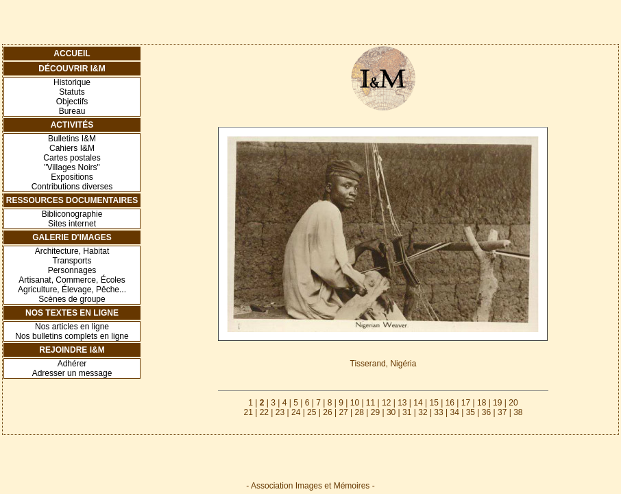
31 (406, 412)
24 (295, 412)
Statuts (71, 92)
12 (386, 403)
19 (497, 403)
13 (402, 403)
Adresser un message (72, 373)
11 (370, 403)
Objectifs (72, 101)
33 (438, 412)
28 (359, 412)
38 (517, 412)
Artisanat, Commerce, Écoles (72, 280)
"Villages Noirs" (72, 167)
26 (327, 412)
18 (481, 403)
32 (422, 412)
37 (502, 412)
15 (433, 403)
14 (417, 403)
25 (311, 412)
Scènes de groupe (71, 299)
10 (354, 403)
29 (375, 412)
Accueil (71, 53)
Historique (71, 82)
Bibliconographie (72, 214)
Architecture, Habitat (72, 251)
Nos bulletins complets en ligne (71, 336)
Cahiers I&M (72, 148)
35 (470, 412)
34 (454, 412)
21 (247, 412)
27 (343, 412)
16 (450, 403)
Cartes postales (71, 158)
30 (391, 412)
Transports (72, 261)
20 (513, 403)
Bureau (72, 111)
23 (280, 412)
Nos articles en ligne (72, 326)
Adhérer (72, 363)
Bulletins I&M (72, 138)
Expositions (72, 177)
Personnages (72, 270)
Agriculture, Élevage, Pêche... (72, 289)
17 (465, 403)
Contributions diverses (72, 186)
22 (264, 412)
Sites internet (72, 223)
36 (486, 412)
